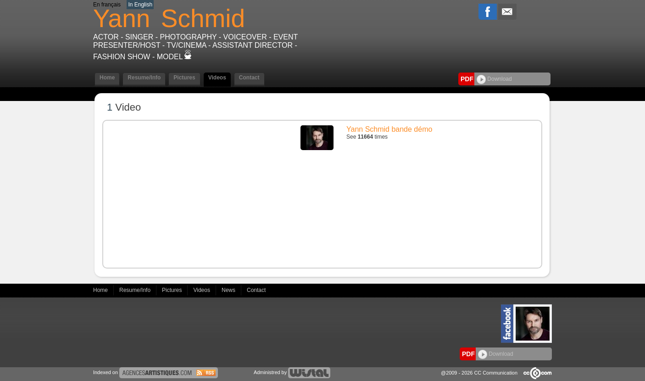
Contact (249, 77)
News (229, 290)
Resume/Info (144, 77)
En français (107, 4)
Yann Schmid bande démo (389, 129)
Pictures (184, 77)
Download (494, 79)
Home (107, 77)
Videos (217, 77)
